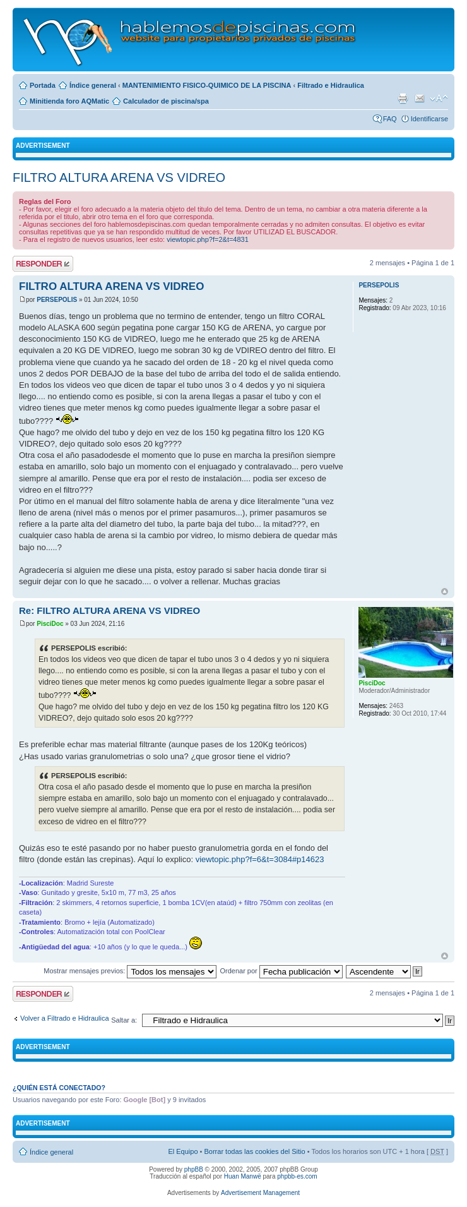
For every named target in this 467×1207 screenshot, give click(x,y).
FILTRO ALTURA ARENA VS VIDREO (119, 177)
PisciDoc (50, 623)
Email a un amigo (420, 98)
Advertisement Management (260, 1192)
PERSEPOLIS (57, 299)
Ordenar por (281, 971)
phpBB (193, 1169)
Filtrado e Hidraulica (330, 85)
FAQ (390, 119)
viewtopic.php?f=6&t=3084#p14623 (260, 859)
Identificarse (429, 119)
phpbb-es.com (297, 1176)
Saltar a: (124, 1020)
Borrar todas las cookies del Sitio (254, 1151)
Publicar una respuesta (43, 264)
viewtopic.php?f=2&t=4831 (208, 239)
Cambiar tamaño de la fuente (439, 98)
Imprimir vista (403, 98)
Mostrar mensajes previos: (130, 971)
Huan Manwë (242, 1176)
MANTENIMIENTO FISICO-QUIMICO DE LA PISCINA (207, 85)
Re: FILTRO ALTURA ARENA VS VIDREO (109, 610)
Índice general (92, 85)
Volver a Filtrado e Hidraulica (64, 1018)
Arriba (444, 591)
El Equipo (183, 1151)
